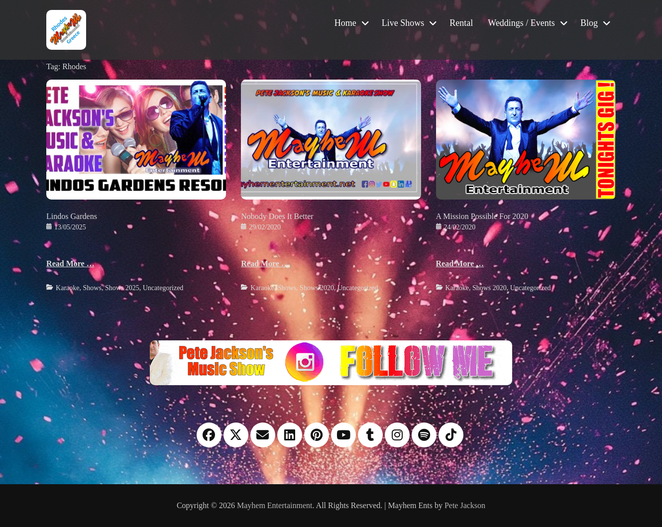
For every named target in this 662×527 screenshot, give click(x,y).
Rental (461, 23)
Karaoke (67, 288)
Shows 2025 (122, 288)
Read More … (70, 263)
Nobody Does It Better (277, 216)
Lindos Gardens (71, 216)
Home (345, 23)
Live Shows (403, 23)
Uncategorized (163, 288)
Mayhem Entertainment (275, 505)
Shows (92, 288)
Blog (589, 23)
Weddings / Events (521, 23)
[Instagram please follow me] (331, 362)
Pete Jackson (464, 505)
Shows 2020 (317, 288)
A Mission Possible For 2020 (482, 216)
